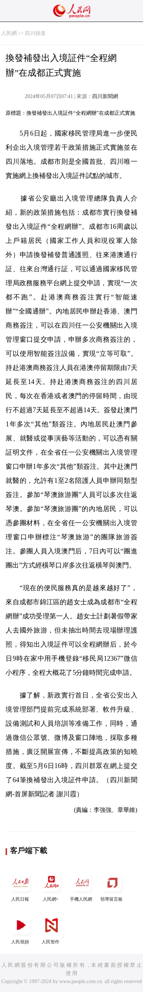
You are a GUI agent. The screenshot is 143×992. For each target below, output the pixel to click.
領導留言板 (112, 885)
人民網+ (51, 885)
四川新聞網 (105, 96)
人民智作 (51, 928)
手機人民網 (82, 885)
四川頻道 (35, 33)
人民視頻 (21, 928)
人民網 (9, 33)
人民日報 (21, 885)
